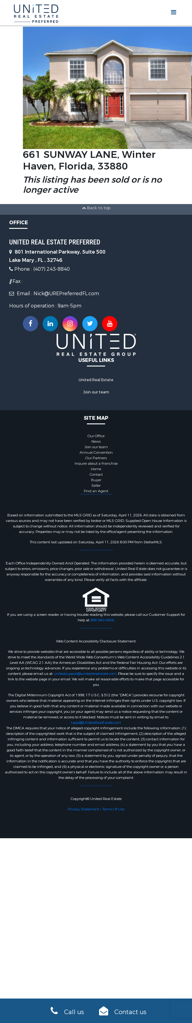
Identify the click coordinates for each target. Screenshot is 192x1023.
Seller (96, 485)
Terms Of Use (113, 809)
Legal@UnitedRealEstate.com (96, 722)
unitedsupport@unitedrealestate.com (85, 673)
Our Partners (96, 458)
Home (96, 469)
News (96, 441)
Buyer (96, 480)
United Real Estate (96, 380)
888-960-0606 (102, 620)
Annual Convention (96, 452)
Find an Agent (96, 491)
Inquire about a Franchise (96, 463)
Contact (96, 474)
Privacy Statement (83, 809)
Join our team (96, 392)
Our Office (96, 435)
